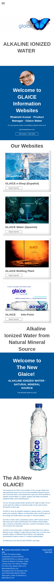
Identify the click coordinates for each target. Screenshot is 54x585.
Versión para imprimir (11, 550)
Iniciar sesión (47, 550)
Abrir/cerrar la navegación (27, 3)
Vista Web (48, 552)
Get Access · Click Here (27, 134)
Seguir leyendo (14, 188)
